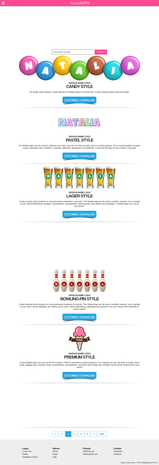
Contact (117, 448)
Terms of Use (131, 463)
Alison (55, 451)
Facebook (117, 451)
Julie (55, 457)
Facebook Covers (30, 457)
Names (56, 448)
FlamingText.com (90, 454)
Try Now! (101, 52)
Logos (25, 448)
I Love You (26, 451)
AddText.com (88, 451)
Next (102, 434)
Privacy (123, 463)
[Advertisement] (79, 28)
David (55, 454)
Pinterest (117, 454)
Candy (25, 454)
